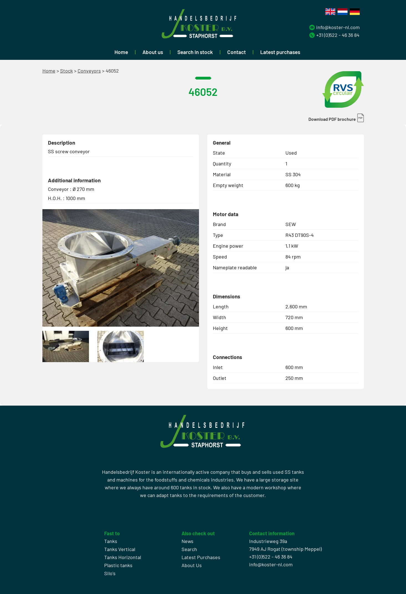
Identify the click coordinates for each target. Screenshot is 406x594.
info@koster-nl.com (338, 27)
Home (121, 52)
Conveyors (89, 71)
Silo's (110, 573)
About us (152, 52)
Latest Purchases (201, 557)
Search (189, 549)
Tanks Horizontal (122, 557)
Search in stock (195, 52)
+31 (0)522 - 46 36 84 (337, 35)
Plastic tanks (118, 565)
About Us (192, 565)
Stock (66, 71)
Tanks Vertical (119, 549)
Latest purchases (280, 52)
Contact (236, 52)
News (187, 541)
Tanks (110, 541)
